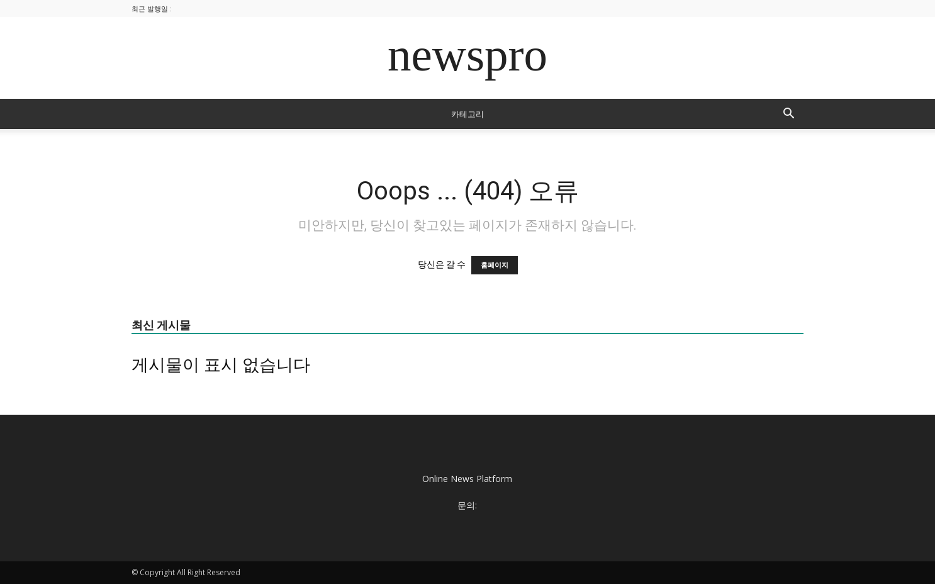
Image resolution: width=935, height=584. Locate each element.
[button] (788, 115)
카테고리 (467, 114)
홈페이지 (494, 265)
